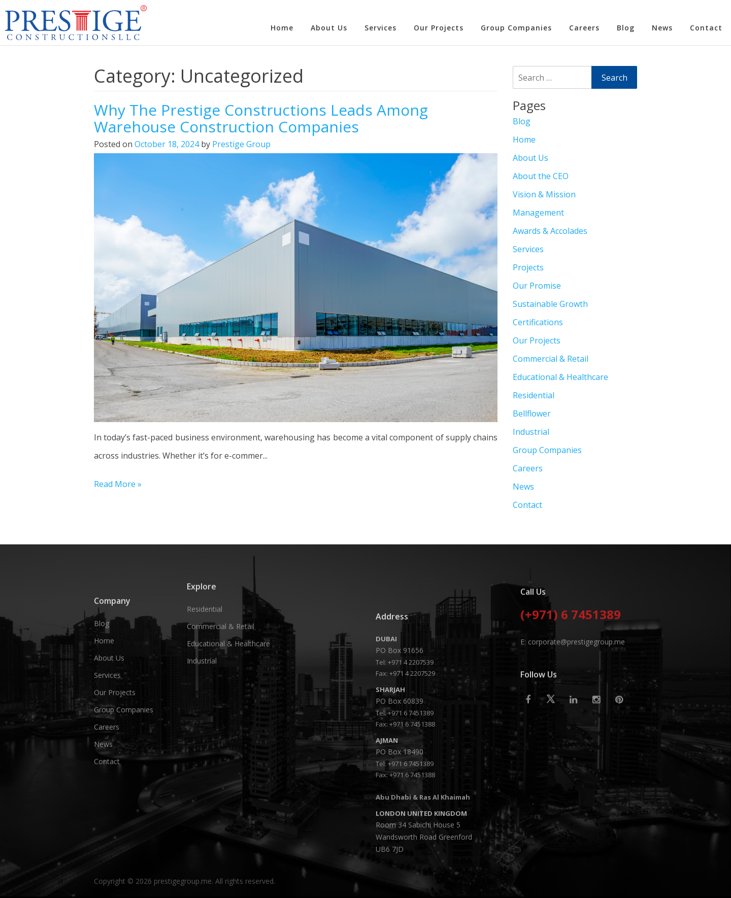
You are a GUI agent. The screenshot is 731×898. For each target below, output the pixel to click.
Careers (584, 27)
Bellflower (532, 413)
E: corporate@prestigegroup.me (572, 699)
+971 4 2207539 (411, 786)
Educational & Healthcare (560, 377)
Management (538, 212)
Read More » (118, 484)
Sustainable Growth (550, 303)
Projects (528, 267)
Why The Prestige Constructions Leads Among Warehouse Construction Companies (261, 118)
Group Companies (516, 27)
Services (380, 27)
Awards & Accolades (550, 230)
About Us (329, 27)
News (662, 27)
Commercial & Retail (550, 358)
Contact (706, 27)
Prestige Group (241, 144)
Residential (533, 395)
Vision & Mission (544, 194)
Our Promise (537, 285)
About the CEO (541, 176)
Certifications (538, 322)
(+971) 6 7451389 (570, 673)
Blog (626, 27)
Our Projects (438, 27)
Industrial (531, 431)
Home (282, 27)
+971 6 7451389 (411, 837)
